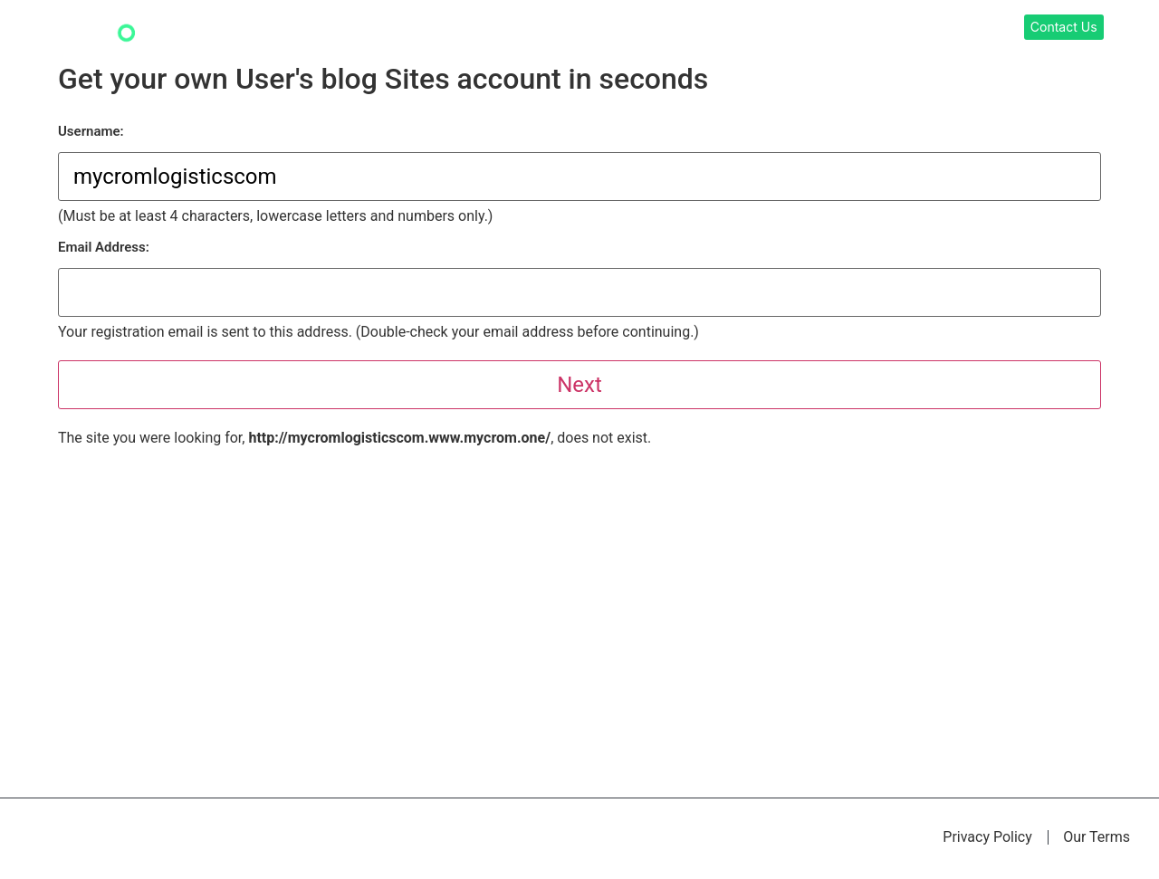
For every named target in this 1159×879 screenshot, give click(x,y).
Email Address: (103, 247)
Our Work (685, 28)
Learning (763, 28)
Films (890, 28)
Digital (831, 28)
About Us (956, 28)
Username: (91, 132)
